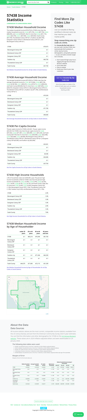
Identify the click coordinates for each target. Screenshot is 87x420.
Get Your (65, 79)
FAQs (67, 2)
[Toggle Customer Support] (78, 414)
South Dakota (16, 7)
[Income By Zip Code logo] (15, 2)
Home (8, 7)
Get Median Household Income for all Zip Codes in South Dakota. (27, 70)
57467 (28, 36)
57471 (18, 36)
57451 (46, 32)
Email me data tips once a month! (43, 401)
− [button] (9, 280)
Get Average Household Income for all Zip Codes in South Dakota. (27, 118)
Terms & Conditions (53, 405)
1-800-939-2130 (75, 2)
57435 (36, 32)
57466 (39, 34)
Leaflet (47, 313)
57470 (17, 34)
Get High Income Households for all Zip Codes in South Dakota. (26, 216)
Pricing (61, 2)
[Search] (48, 2)
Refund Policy (64, 405)
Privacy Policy (72, 405)
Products (54, 2)
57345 (26, 32)
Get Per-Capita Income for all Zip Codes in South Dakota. (24, 167)
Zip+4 (38, 405)
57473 (8, 36)
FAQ (12, 405)
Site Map (43, 405)
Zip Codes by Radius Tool (28, 405)
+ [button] (9, 277)
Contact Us (17, 405)
